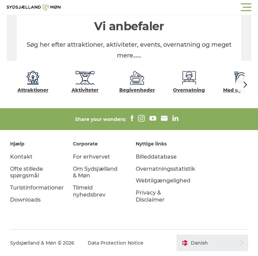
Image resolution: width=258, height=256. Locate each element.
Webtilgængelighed (163, 180)
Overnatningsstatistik (165, 169)
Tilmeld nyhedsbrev (89, 191)
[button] (159, 7)
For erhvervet (91, 157)
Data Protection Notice (115, 243)
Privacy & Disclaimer (150, 196)
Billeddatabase (156, 157)
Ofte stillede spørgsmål (26, 172)
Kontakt (21, 157)
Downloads (25, 200)
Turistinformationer (37, 187)
